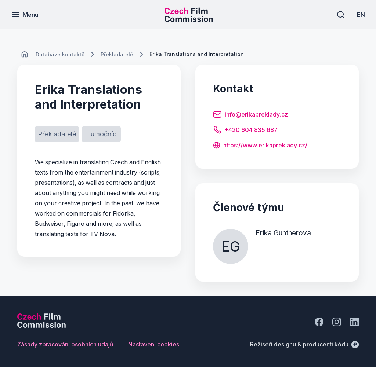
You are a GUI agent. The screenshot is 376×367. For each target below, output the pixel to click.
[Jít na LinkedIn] (354, 322)
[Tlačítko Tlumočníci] (101, 134)
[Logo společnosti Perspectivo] (41, 325)
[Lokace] (60, 54)
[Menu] (25, 14)
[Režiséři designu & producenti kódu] (304, 344)
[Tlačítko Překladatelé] (57, 134)
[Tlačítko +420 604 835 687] (245, 130)
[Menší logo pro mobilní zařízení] (188, 19)
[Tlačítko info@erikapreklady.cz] (250, 115)
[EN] (361, 14)
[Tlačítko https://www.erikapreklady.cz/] (260, 146)
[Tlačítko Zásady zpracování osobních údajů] (65, 344)
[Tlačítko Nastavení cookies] (153, 344)
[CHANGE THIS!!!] (24, 54)
